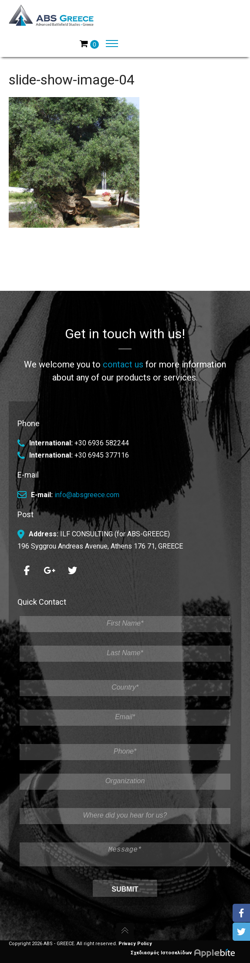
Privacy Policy (135, 943)
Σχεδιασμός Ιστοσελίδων (186, 952)
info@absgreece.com (86, 491)
